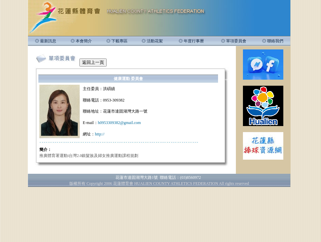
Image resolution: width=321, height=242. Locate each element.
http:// (100, 134)
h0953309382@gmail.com (119, 122)
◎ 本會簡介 (81, 41)
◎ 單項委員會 (233, 41)
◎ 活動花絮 (152, 41)
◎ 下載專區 (117, 41)
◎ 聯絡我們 (272, 41)
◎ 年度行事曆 (191, 41)
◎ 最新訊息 (45, 41)
